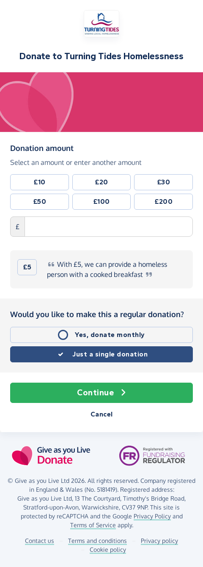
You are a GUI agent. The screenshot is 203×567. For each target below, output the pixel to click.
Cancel (102, 414)
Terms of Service (93, 525)
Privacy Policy (152, 516)
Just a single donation (110, 354)
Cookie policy (108, 549)
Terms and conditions (97, 540)
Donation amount (42, 147)
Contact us (39, 540)
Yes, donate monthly (110, 335)
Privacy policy (159, 540)
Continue (101, 392)
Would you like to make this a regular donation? (97, 314)
